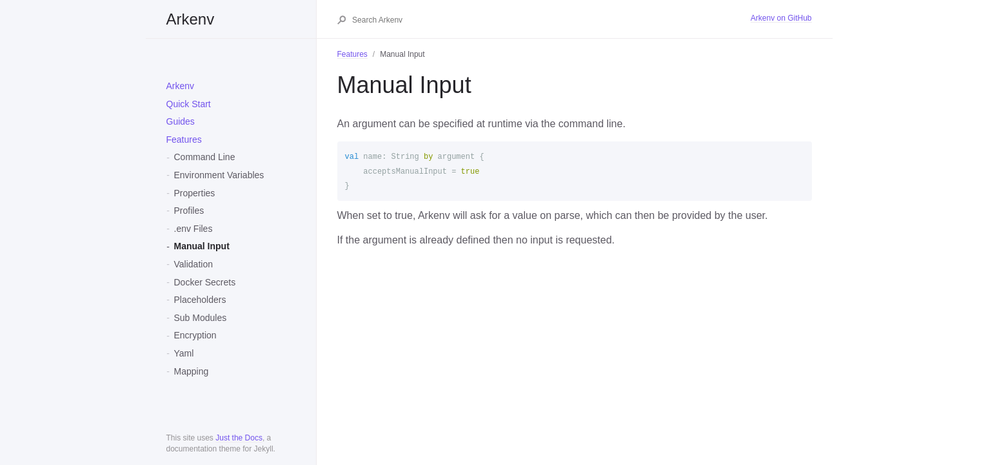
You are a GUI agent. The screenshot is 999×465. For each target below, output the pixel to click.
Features (184, 139)
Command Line (204, 157)
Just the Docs (238, 437)
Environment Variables (219, 175)
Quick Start (188, 104)
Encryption (195, 335)
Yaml (184, 353)
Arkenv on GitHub (781, 18)
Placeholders (200, 299)
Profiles (189, 210)
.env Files (193, 228)
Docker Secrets (205, 282)
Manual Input (202, 246)
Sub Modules (200, 318)
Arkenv (190, 19)
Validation (193, 264)
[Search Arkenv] (551, 20)
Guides (180, 121)
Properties (194, 193)
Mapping (191, 371)
